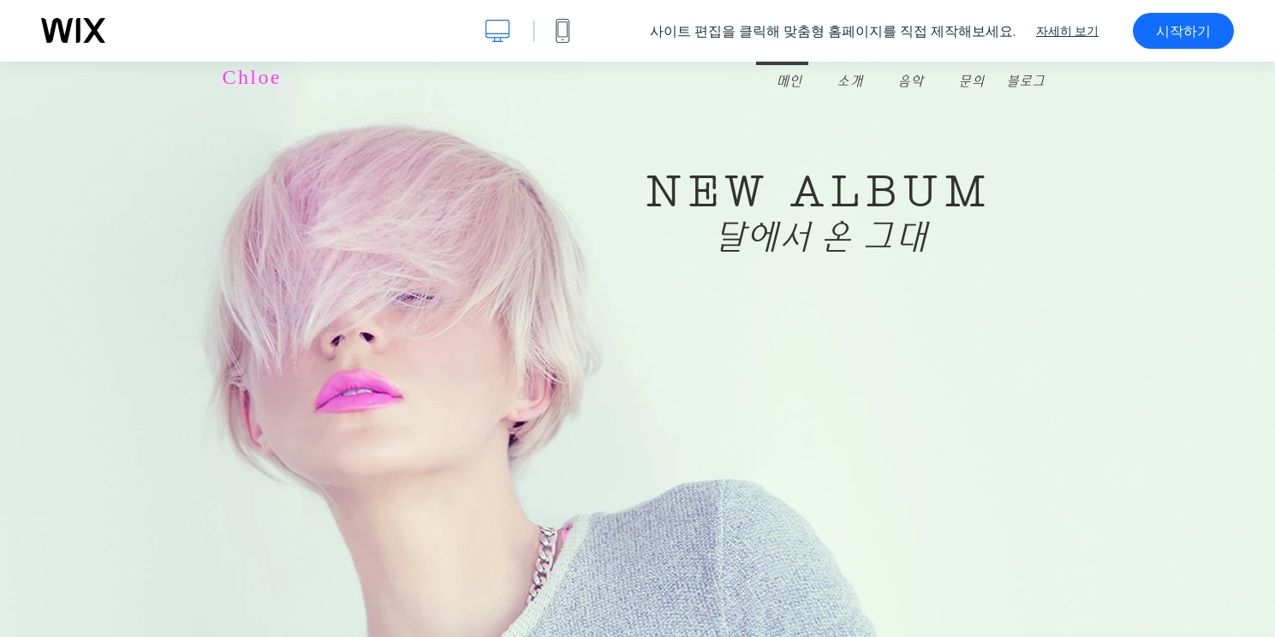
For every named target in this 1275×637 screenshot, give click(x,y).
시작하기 (1183, 30)
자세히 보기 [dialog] (1067, 31)
